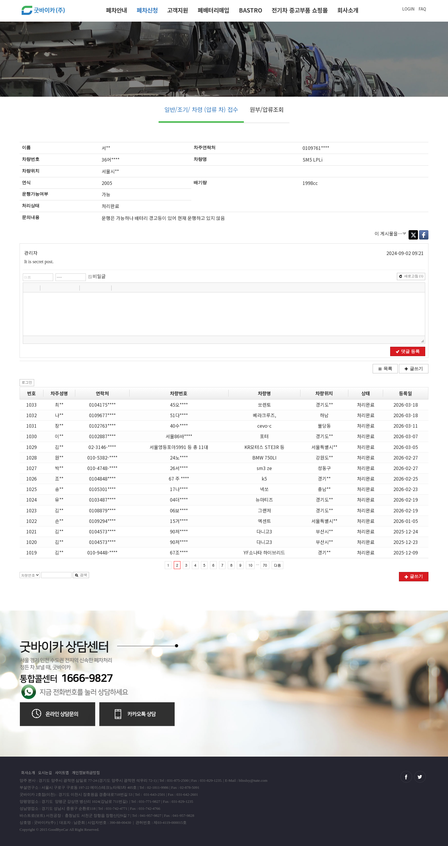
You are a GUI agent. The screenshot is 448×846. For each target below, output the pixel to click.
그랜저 (264, 510)
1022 (31, 520)
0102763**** (102, 425)
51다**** (179, 415)
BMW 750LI (264, 457)
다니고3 (264, 531)
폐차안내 (116, 10)
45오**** (179, 404)
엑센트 (264, 520)
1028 (31, 457)
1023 (31, 510)
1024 (31, 499)
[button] (28, 287)
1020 (31, 541)
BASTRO (250, 10)
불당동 (324, 425)
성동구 (324, 467)
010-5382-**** (102, 457)
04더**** (179, 499)
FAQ (422, 9)
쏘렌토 (264, 404)
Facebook (423, 235)
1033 (31, 404)
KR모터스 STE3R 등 (264, 446)
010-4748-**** (102, 467)
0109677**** (102, 415)
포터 (264, 436)
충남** (324, 489)
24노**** (179, 457)
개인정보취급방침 (86, 772)
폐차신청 (147, 10)
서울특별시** (324, 446)
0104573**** (102, 531)
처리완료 (365, 404)
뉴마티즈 (264, 499)
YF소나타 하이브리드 (264, 552)
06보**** (179, 510)
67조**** (179, 552)
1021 (31, 531)
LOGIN (408, 9)
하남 (324, 415)
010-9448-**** (102, 552)
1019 (31, 552)
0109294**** (102, 520)
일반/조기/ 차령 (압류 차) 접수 (201, 109)
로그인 (27, 382)
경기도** (324, 404)
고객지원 (177, 10)
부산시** (324, 531)
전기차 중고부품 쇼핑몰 (300, 10)
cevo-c (264, 425)
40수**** (179, 425)
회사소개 (347, 10)
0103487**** (102, 499)
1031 (31, 425)
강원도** (324, 457)
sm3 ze (264, 467)
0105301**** (102, 489)
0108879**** (102, 510)
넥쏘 (264, 489)
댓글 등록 (408, 351)
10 (250, 565)
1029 (31, 446)
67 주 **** (179, 478)
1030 (31, 436)
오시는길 (45, 772)
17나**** (179, 489)
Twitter (413, 235)
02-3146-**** (102, 446)
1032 (31, 415)
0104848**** (102, 478)
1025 (31, 489)
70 (265, 565)
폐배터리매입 (213, 10)
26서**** (179, 467)
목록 (385, 368)
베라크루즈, (264, 415)
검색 (81, 575)
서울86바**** (179, 436)
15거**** (179, 520)
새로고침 (411, 276)
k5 (264, 478)
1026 (31, 478)
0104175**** (102, 404)
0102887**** (102, 436)
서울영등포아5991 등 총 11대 (179, 446)
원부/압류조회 (267, 109)
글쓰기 (413, 368)
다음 (277, 565)
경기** (324, 478)
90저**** (179, 531)
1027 (31, 467)
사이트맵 (62, 772)
